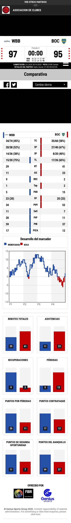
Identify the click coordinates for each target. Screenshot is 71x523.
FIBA (23, 495)
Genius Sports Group (47, 495)
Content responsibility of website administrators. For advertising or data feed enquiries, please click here (36, 512)
